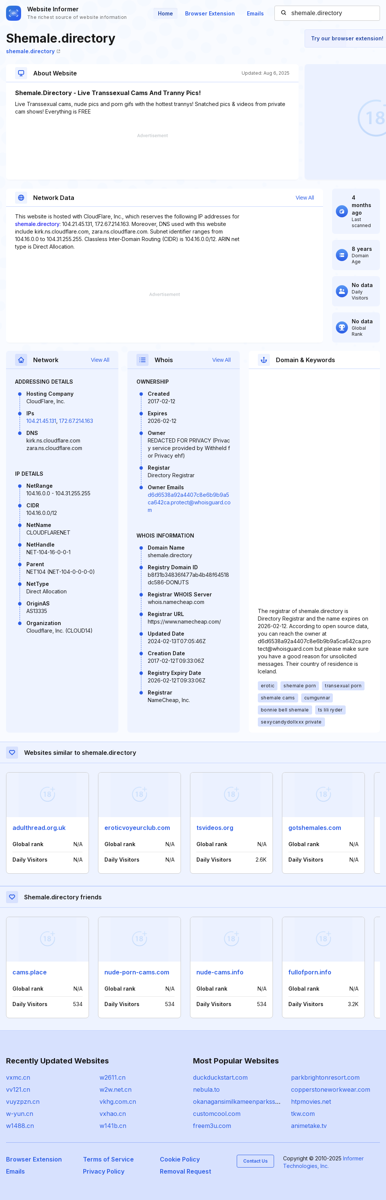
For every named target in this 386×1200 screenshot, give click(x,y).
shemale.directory (33, 51)
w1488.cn (20, 1125)
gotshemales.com (314, 827)
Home (165, 13)
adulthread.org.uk (39, 827)
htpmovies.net (311, 1101)
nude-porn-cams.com (136, 972)
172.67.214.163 (76, 421)
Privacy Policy (103, 1171)
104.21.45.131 (41, 421)
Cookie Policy (180, 1159)
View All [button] (305, 198)
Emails (255, 13)
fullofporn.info (309, 972)
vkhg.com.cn (118, 1101)
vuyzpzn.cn (23, 1101)
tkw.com (303, 1113)
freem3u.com (212, 1125)
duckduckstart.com (220, 1077)
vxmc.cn (18, 1077)
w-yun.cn (19, 1113)
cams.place (29, 972)
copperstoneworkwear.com (330, 1089)
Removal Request (185, 1171)
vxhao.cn (113, 1113)
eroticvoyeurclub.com (137, 827)
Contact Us (255, 1161)
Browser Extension (210, 13)
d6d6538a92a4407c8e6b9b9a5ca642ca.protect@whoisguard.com (189, 502)
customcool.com (216, 1113)
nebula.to (206, 1089)
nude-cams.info (220, 972)
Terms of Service (108, 1159)
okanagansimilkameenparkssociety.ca (246, 1101)
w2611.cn (113, 1077)
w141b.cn (113, 1125)
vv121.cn (18, 1089)
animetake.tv (309, 1125)
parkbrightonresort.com (325, 1077)
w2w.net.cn (116, 1089)
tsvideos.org (214, 827)
